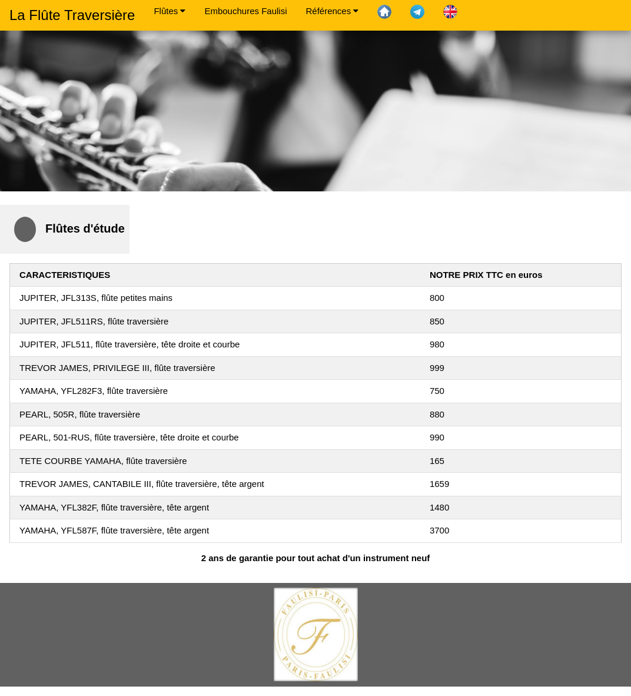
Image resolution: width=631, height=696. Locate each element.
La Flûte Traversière (72, 15)
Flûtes (169, 11)
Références (332, 11)
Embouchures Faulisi (245, 11)
